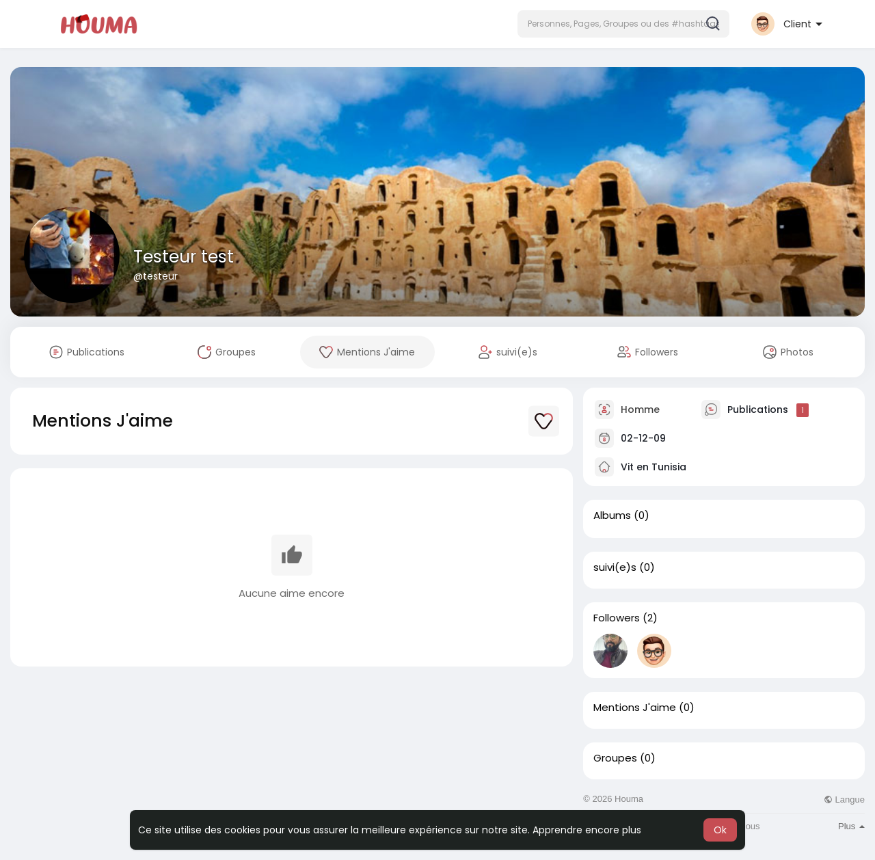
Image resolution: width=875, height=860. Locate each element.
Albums (612, 515)
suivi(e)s (614, 567)
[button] (623, 24)
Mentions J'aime (634, 707)
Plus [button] (851, 826)
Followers (616, 618)
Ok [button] (720, 830)
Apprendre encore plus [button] (587, 830)
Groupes (615, 758)
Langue (844, 799)
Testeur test (183, 257)
